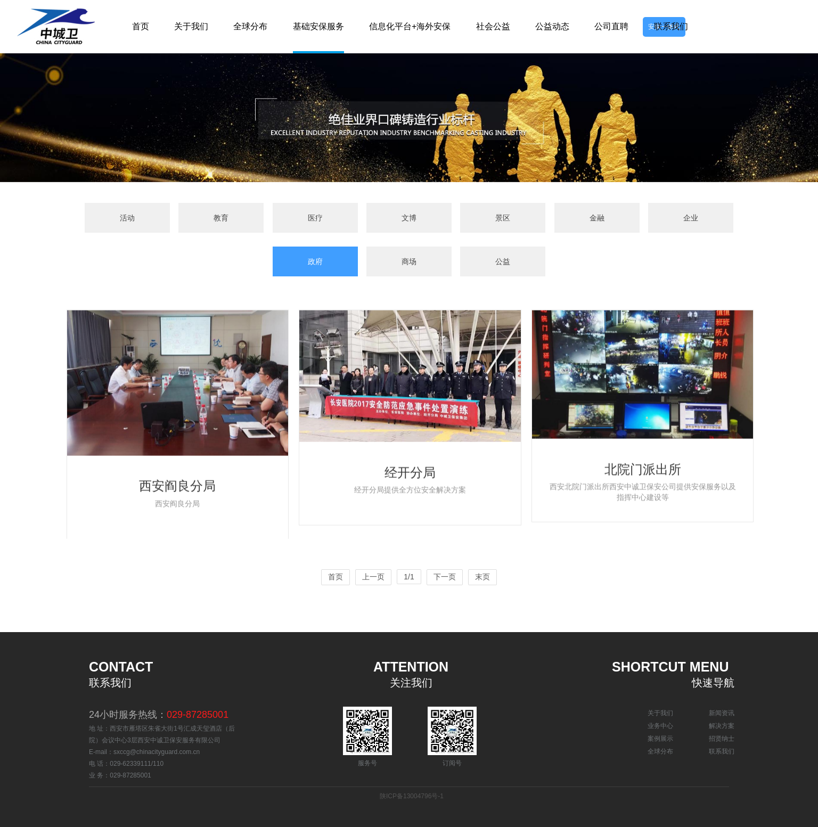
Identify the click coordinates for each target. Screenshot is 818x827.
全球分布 (660, 751)
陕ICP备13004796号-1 (412, 796)
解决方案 (721, 726)
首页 (335, 576)
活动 (127, 218)
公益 (502, 261)
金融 (597, 218)
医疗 (315, 218)
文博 (409, 218)
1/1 (409, 576)
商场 (409, 261)
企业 (690, 218)
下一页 (444, 576)
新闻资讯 (721, 713)
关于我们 (660, 713)
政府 (315, 261)
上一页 (373, 576)
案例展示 (660, 738)
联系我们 (721, 751)
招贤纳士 (721, 738)
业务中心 (660, 726)
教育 (221, 218)
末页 (482, 576)
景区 (502, 218)
